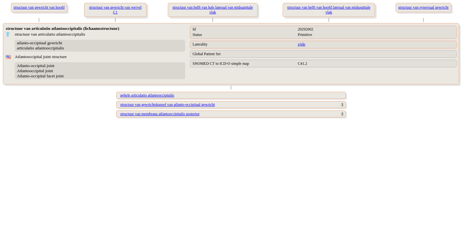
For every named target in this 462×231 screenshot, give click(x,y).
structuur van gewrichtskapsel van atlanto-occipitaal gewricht (167, 104)
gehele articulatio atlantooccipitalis (147, 95)
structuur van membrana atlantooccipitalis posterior (160, 114)
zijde (301, 44)
